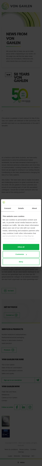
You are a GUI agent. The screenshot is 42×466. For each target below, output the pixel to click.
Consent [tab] (7, 208)
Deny (21, 262)
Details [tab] (21, 208)
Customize (21, 254)
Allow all (21, 247)
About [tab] (34, 208)
